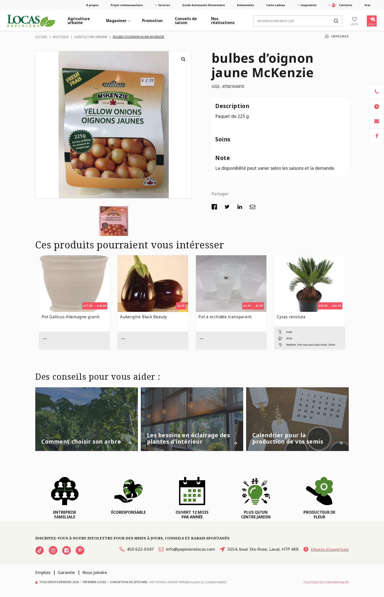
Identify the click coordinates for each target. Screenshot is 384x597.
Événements (245, 5)
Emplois (42, 572)
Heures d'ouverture (326, 549)
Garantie (66, 572)
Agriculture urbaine (79, 20)
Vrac (367, 5)
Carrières (342, 5)
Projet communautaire (127, 5)
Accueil (41, 37)
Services (164, 5)
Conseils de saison (186, 20)
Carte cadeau (275, 5)
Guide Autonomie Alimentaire (203, 5)
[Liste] (355, 20)
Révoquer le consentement (206, 582)
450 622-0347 (137, 549)
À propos (92, 5)
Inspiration (308, 5)
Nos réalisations (223, 20)
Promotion (152, 20)
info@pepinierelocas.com (187, 549)
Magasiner (116, 20)
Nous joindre (94, 572)
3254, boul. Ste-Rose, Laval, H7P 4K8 (259, 549)
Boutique (61, 37)
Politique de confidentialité (326, 582)
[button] (183, 59)
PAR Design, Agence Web (167, 582)
